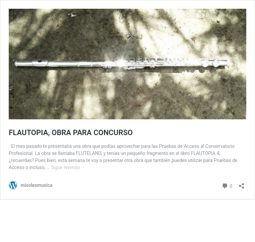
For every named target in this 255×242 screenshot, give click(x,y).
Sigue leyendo (65, 167)
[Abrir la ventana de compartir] (241, 183)
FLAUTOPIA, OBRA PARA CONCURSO (71, 132)
